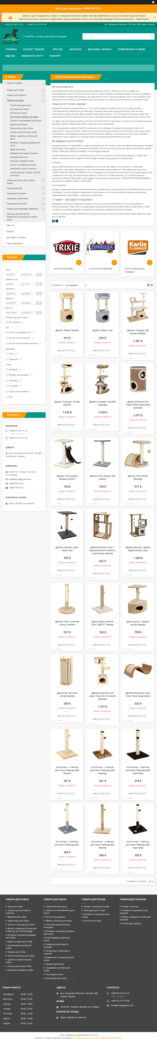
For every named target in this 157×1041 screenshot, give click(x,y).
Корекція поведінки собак (20, 970)
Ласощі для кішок (18, 113)
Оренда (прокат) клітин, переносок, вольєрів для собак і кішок (22, 217)
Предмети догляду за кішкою (24, 153)
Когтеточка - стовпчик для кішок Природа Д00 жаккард (102, 770)
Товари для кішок (15, 100)
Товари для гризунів (16, 193)
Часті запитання (14, 243)
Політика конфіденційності (109, 1038)
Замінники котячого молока (23, 168)
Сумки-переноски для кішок (23, 132)
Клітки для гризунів (131, 923)
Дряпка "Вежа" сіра (102, 330)
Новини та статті (32, 56)
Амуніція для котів (19, 157)
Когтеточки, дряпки (55, 917)
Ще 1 (11, 396)
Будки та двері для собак (20, 941)
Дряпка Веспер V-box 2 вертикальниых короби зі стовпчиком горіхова (103, 550)
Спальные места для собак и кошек (21, 181)
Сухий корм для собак (18, 921)
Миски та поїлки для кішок (59, 921)
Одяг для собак (15, 906)
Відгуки (10, 56)
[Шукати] (151, 36)
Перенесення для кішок (21, 128)
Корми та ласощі (130, 906)
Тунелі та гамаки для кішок (23, 165)
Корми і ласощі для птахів (96, 906)
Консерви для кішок (19, 109)
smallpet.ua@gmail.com (20, 479)
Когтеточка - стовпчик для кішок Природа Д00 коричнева (138, 770)
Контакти (76, 49)
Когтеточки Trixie (63, 269)
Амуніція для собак (17, 917)
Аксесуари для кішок (56, 978)
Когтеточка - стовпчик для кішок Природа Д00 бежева (67, 770)
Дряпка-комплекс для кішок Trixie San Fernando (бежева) (102, 696)
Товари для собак (15, 90)
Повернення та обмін (131, 49)
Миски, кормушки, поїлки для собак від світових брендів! (21, 929)
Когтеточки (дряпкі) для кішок (24, 117)
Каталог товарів (33, 49)
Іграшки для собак (17, 952)
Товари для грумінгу (16, 95)
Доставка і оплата (100, 49)
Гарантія (55, 56)
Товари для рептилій (17, 203)
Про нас (58, 49)
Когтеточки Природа (100, 269)
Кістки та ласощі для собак (21, 924)
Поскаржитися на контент (84, 1038)
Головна (11, 49)
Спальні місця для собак (19, 966)
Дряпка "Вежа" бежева (67, 330)
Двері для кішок (17, 149)
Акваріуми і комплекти (17, 198)
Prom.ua (94, 1035)
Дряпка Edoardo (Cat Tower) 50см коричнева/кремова (138, 404)
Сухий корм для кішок (20, 105)
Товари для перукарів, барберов (22, 209)
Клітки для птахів (92, 921)
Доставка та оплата (16, 237)
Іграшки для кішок (18, 124)
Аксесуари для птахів (94, 910)
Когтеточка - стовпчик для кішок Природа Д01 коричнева (138, 844)
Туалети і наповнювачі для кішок (25, 120)
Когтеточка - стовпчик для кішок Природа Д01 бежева (102, 844)
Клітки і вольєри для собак (21, 956)
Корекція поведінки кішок (22, 161)
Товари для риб (14, 188)
